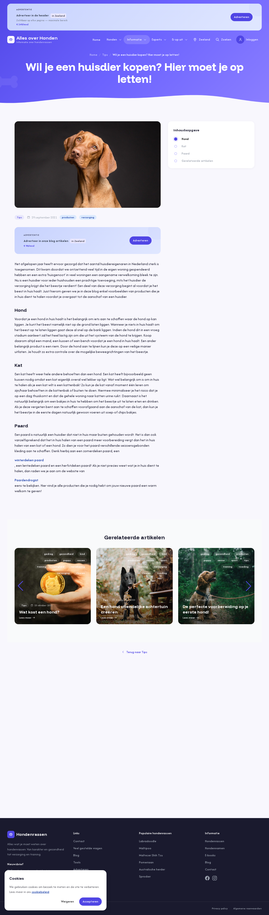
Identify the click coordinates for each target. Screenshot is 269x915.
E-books (210, 855)
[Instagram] (214, 878)
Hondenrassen (214, 841)
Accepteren (90, 901)
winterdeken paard (29, 460)
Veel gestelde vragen (87, 848)
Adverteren (241, 17)
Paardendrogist (26, 480)
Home (96, 40)
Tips (105, 55)
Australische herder (152, 869)
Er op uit (180, 39)
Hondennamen (215, 848)
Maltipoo (145, 848)
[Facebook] (207, 878)
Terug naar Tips (134, 816)
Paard (186, 153)
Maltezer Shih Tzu (151, 855)
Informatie (137, 39)
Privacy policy (220, 908)
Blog (76, 855)
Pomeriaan (146, 862)
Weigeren (67, 901)
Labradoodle (147, 841)
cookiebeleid (40, 892)
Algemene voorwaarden (247, 908)
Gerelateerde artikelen (197, 161)
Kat (184, 146)
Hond (185, 139)
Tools (77, 862)
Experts (159, 39)
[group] (134, 668)
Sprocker (145, 876)
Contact (79, 841)
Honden (114, 39)
